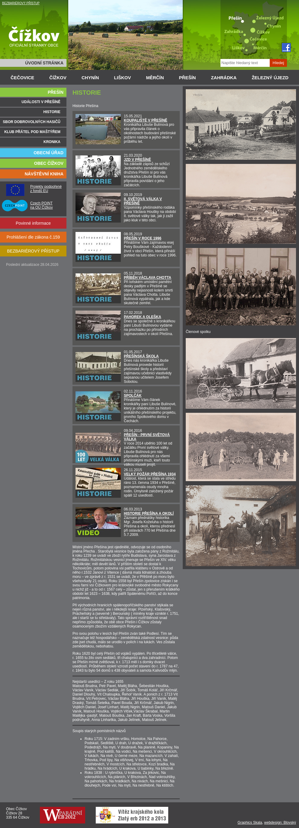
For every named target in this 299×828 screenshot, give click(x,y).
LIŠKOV (122, 77)
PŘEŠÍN (187, 77)
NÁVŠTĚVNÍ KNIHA (44, 173)
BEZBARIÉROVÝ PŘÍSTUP (21, 3)
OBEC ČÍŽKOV (48, 163)
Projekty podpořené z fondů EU (46, 188)
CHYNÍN (90, 77)
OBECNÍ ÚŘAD (48, 152)
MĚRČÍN (155, 77)
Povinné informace (33, 223)
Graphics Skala (250, 822)
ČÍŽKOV (57, 77)
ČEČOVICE (22, 77)
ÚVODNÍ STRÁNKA (44, 62)
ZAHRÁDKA (223, 77)
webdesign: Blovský (280, 822)
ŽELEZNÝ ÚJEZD (270, 77)
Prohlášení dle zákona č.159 (33, 237)
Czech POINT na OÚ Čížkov (41, 205)
